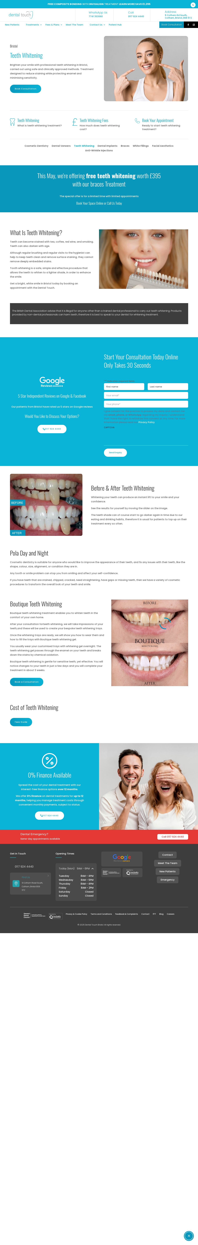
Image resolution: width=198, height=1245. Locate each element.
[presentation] (127, 436)
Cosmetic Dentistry (36, 146)
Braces (125, 146)
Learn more (127, 4)
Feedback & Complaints (126, 914)
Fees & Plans (52, 24)
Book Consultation (25, 88)
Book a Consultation (27, 681)
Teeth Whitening (28, 120)
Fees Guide (21, 722)
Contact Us (96, 24)
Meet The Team (74, 24)
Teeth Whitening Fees (94, 120)
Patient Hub (115, 24)
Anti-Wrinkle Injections (99, 150)
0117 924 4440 (53, 428)
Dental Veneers (61, 146)
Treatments (32, 24)
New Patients (12, 24)
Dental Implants (107, 146)
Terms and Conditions (101, 914)
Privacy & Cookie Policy (76, 914)
